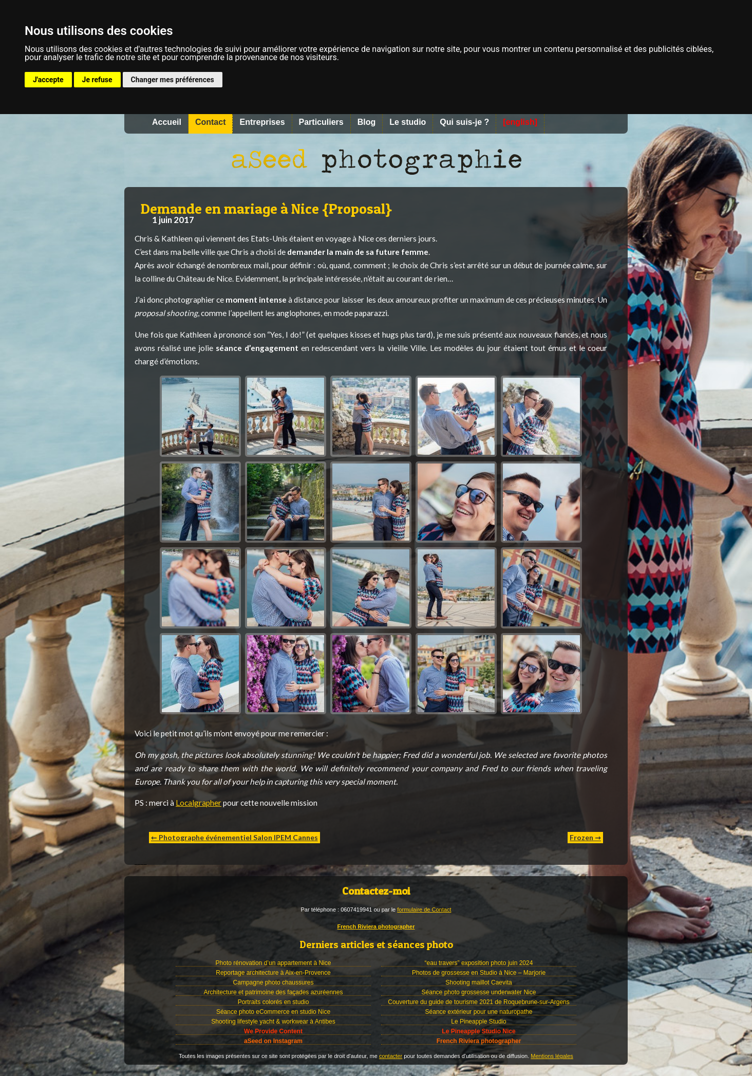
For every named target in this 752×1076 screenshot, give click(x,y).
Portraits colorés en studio (273, 1002)
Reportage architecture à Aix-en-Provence (273, 972)
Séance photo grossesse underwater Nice (479, 992)
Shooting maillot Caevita (478, 982)
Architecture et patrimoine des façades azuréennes (273, 992)
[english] (520, 122)
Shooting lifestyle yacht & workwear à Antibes (273, 1021)
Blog (367, 122)
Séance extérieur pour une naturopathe (479, 1011)
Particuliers (321, 122)
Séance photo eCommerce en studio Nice (273, 1011)
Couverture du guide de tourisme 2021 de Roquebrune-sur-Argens (479, 1002)
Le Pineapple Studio (478, 1021)
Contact (210, 122)
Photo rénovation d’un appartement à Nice (273, 963)
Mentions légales (552, 1056)
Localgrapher (198, 802)
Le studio (407, 122)
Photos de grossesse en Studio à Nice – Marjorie (479, 972)
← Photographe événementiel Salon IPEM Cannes (234, 837)
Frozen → (585, 837)
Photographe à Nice (376, 160)
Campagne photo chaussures (273, 982)
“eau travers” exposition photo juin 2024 (479, 963)
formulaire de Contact (424, 909)
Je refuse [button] (97, 80)
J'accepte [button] (48, 80)
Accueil (166, 122)
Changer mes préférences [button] (172, 80)
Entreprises (262, 122)
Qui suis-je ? (464, 122)
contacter (390, 1056)
